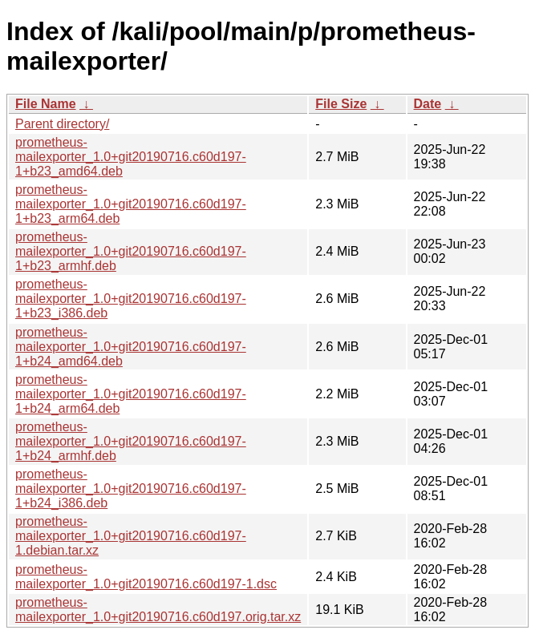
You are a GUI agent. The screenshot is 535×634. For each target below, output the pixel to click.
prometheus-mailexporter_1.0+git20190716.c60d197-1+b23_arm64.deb (130, 204)
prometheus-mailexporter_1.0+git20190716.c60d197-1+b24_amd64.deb (130, 346)
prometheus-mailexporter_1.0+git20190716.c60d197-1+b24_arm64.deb (130, 394)
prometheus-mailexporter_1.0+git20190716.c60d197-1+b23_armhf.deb (130, 251)
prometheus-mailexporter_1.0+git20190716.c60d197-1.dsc (146, 577)
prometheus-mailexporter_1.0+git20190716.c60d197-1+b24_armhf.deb (130, 441)
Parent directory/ (62, 124)
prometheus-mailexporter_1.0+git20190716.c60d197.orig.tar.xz (158, 610)
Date (428, 104)
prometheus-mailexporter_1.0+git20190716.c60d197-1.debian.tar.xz (130, 536)
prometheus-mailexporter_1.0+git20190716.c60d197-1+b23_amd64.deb (130, 156)
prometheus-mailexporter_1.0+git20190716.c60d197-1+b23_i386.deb (130, 298)
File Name (45, 104)
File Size (341, 104)
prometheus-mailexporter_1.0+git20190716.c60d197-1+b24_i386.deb (130, 488)
